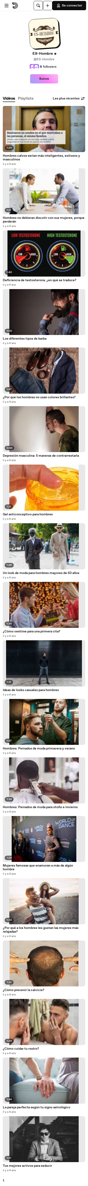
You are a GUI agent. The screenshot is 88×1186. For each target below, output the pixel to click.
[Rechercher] (38, 5)
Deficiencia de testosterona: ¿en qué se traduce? (39, 280)
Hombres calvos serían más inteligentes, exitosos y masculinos (41, 157)
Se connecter (69, 5)
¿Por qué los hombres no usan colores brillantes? (39, 397)
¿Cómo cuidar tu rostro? (21, 1049)
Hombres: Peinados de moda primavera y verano (39, 748)
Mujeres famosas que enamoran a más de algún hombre (38, 867)
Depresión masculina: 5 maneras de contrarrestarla (41, 456)
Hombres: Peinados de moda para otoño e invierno (40, 807)
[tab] (9, 99)
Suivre (44, 79)
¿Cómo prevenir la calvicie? (23, 990)
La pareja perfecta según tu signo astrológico (36, 1107)
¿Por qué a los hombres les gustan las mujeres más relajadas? (40, 930)
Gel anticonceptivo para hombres (28, 514)
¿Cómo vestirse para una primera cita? (31, 631)
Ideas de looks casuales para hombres (31, 690)
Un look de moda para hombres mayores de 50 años (41, 573)
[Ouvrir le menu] (6, 5)
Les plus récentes (69, 98)
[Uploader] (47, 5)
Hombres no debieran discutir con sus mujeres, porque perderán (43, 219)
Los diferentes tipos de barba (24, 339)
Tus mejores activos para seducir (27, 1166)
